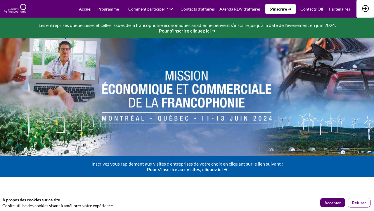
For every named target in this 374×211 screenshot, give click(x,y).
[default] (86, 9)
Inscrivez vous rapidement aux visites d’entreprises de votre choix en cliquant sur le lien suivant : (187, 163)
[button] (280, 9)
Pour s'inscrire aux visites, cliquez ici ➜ (187, 169)
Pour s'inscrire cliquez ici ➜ (187, 30)
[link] (108, 9)
